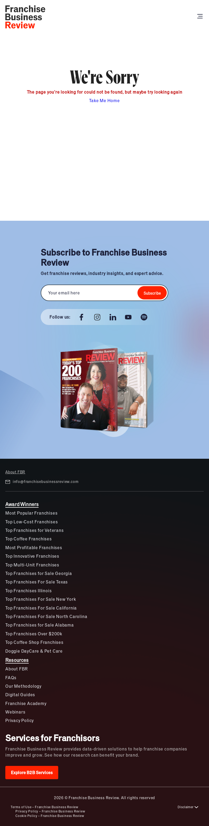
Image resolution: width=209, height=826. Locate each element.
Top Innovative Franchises (32, 556)
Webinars (15, 712)
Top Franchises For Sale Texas (36, 582)
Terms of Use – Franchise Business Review (44, 807)
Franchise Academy (26, 703)
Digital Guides (20, 694)
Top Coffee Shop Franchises (34, 642)
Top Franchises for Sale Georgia (38, 573)
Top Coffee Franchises (28, 538)
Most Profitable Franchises (33, 547)
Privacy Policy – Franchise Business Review (50, 811)
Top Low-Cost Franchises (31, 521)
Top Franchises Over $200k (33, 633)
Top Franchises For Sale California (41, 608)
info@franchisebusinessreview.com (41, 481)
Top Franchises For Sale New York (40, 599)
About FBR (15, 471)
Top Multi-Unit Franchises (32, 565)
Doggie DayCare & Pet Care (34, 651)
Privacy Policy (19, 720)
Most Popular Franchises (31, 513)
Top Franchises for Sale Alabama (39, 625)
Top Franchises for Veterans (34, 530)
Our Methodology (23, 686)
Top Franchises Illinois (28, 590)
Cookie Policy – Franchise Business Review (49, 816)
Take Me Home (104, 100)
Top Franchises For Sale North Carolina (46, 616)
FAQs (10, 677)
